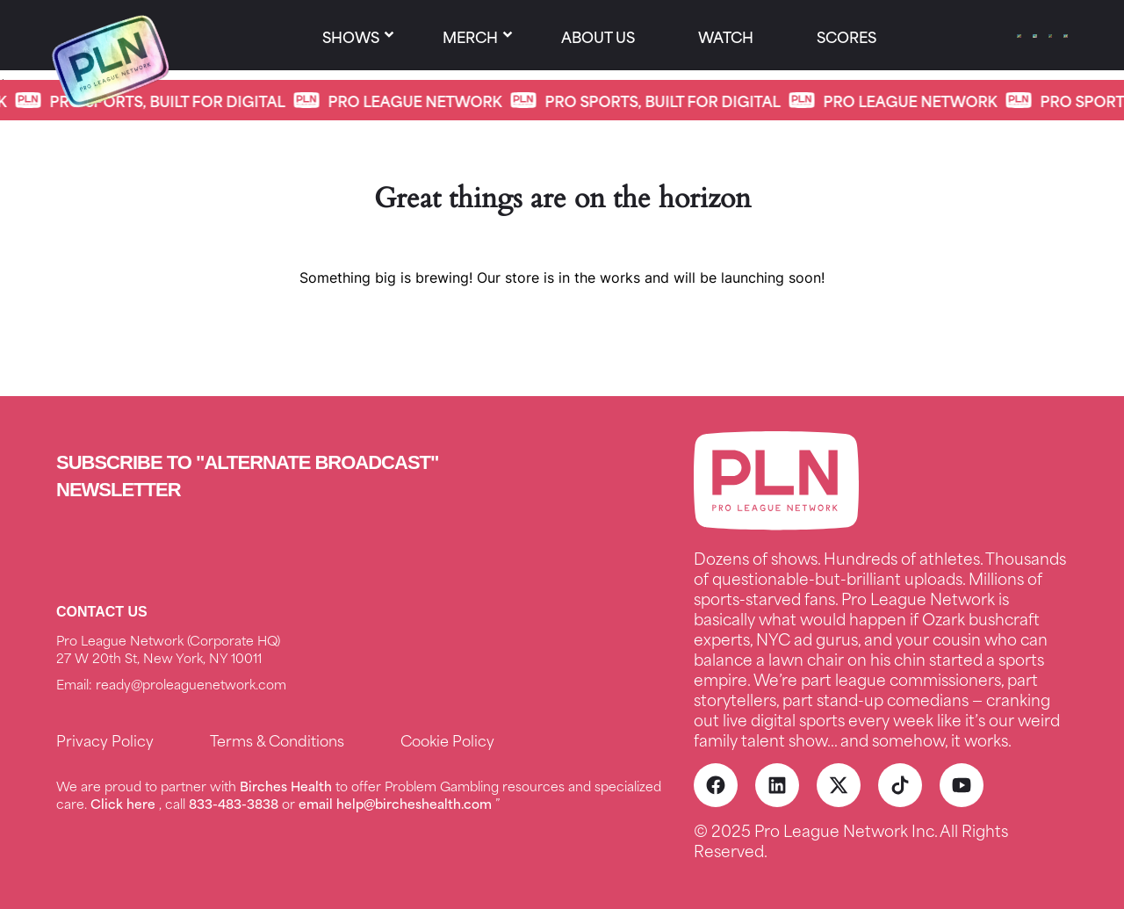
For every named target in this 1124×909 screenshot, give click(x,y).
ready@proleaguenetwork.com (191, 684)
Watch (725, 36)
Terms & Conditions (277, 739)
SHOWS (350, 36)
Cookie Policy (447, 739)
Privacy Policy (105, 739)
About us (598, 36)
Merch (470, 36)
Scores (846, 36)
